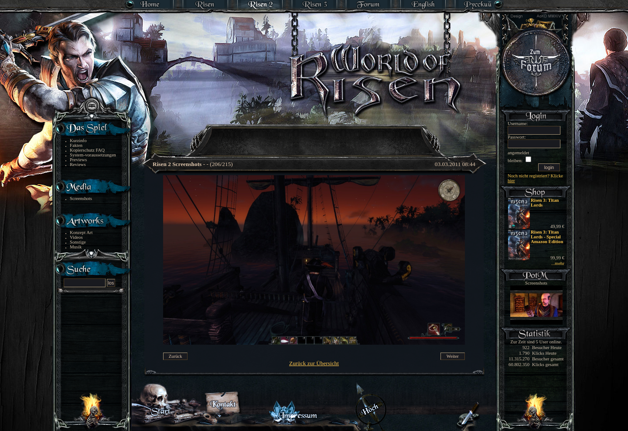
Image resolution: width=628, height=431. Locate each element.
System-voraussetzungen (93, 155)
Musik (76, 246)
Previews (78, 159)
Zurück (175, 356)
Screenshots (81, 198)
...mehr (557, 263)
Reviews (78, 164)
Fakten (76, 145)
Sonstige (78, 242)
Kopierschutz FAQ (87, 150)
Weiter (453, 356)
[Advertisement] (314, 135)
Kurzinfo (78, 140)
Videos (76, 237)
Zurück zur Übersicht (314, 363)
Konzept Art (81, 232)
